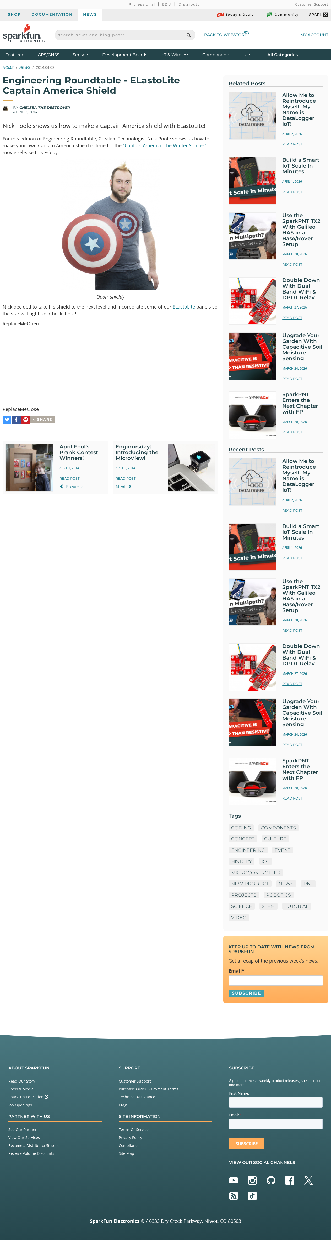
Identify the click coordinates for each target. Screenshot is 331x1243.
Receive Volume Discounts (31, 1155)
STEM (268, 908)
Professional (142, 4)
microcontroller (256, 874)
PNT (309, 886)
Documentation (52, 14)
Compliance (129, 1148)
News (90, 14)
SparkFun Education (28, 1099)
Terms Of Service (134, 1132)
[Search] (188, 35)
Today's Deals (235, 14)
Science (241, 908)
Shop (14, 14)
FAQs (123, 1107)
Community (282, 14)
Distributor (190, 4)
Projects (243, 897)
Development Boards (124, 54)
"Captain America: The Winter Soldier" (164, 145)
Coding (241, 829)
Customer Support (311, 4)
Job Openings (20, 1107)
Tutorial (297, 908)
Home (8, 67)
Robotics (278, 897)
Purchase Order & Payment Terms (148, 1091)
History (241, 863)
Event (284, 852)
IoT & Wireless (174, 54)
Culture (276, 840)
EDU (166, 4)
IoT (266, 863)
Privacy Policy (130, 1140)
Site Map (126, 1155)
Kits (247, 54)
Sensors (81, 54)
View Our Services (24, 1140)
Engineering (248, 852)
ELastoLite (184, 307)
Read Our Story (21, 1083)
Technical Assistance (137, 1099)
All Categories (282, 54)
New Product (250, 886)
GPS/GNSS (48, 54)
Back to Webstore (226, 34)
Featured (20, 54)
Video (239, 919)
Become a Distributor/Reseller (34, 1148)
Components (216, 54)
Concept (243, 840)
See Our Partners (23, 1132)
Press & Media (21, 1091)
